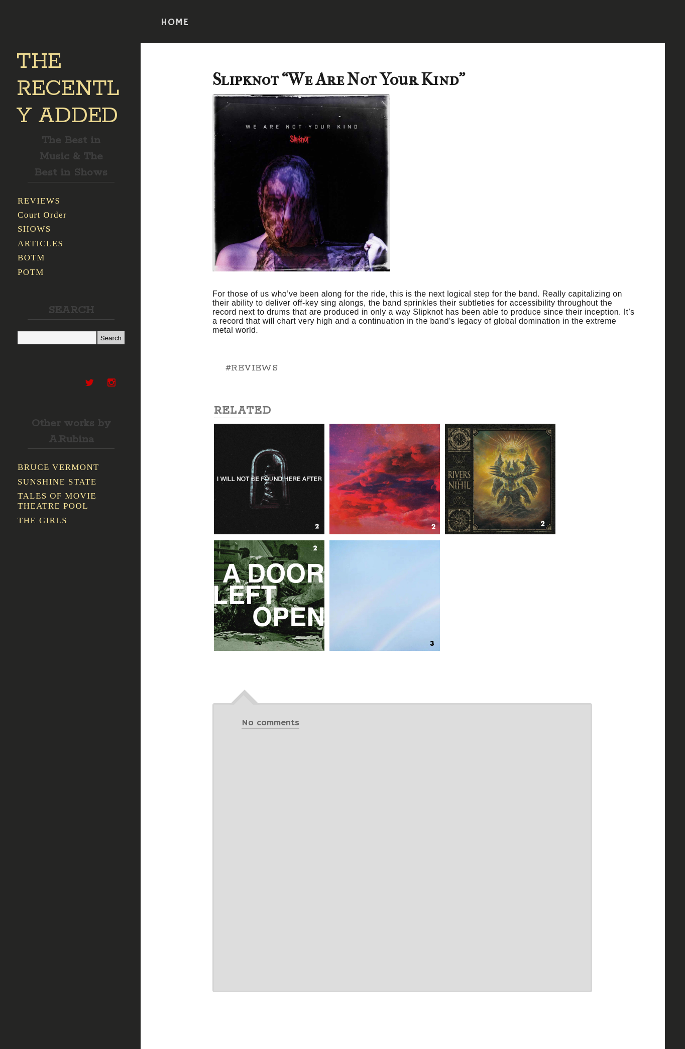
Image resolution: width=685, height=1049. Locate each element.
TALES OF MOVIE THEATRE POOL (57, 501)
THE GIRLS (42, 520)
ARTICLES (40, 243)
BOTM (31, 257)
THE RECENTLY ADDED (68, 89)
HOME (175, 23)
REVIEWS (39, 201)
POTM (31, 272)
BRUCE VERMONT (58, 467)
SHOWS (34, 229)
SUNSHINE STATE (57, 482)
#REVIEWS (251, 367)
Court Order (42, 215)
